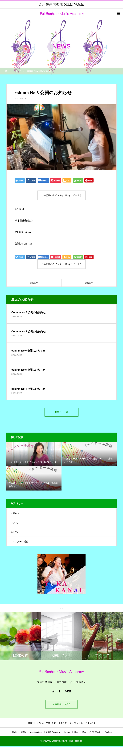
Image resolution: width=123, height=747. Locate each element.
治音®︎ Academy (53, 733)
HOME (14, 733)
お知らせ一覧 (61, 412)
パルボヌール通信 (19, 543)
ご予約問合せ (95, 733)
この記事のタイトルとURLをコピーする (61, 195)
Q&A (84, 733)
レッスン (14, 524)
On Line (67, 733)
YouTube (108, 733)
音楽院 (23, 733)
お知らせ (14, 514)
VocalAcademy (36, 733)
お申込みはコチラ (61, 705)
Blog (76, 733)
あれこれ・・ (17, 533)
